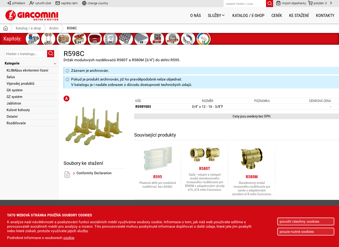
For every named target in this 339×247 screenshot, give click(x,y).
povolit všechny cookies (299, 221)
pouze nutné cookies (297, 231)
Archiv (54, 28)
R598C (72, 28)
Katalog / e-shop (248, 15)
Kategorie (31, 63)
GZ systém (14, 96)
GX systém (15, 90)
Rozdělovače (16, 123)
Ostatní (12, 116)
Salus (11, 77)
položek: (317, 3)
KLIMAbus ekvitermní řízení (27, 70)
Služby (216, 15)
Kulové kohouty (18, 110)
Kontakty (325, 15)
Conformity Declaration (94, 173)
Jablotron (14, 103)
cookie (68, 237)
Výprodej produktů (20, 83)
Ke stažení (299, 15)
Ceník (276, 15)
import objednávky (291, 3)
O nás (195, 15)
